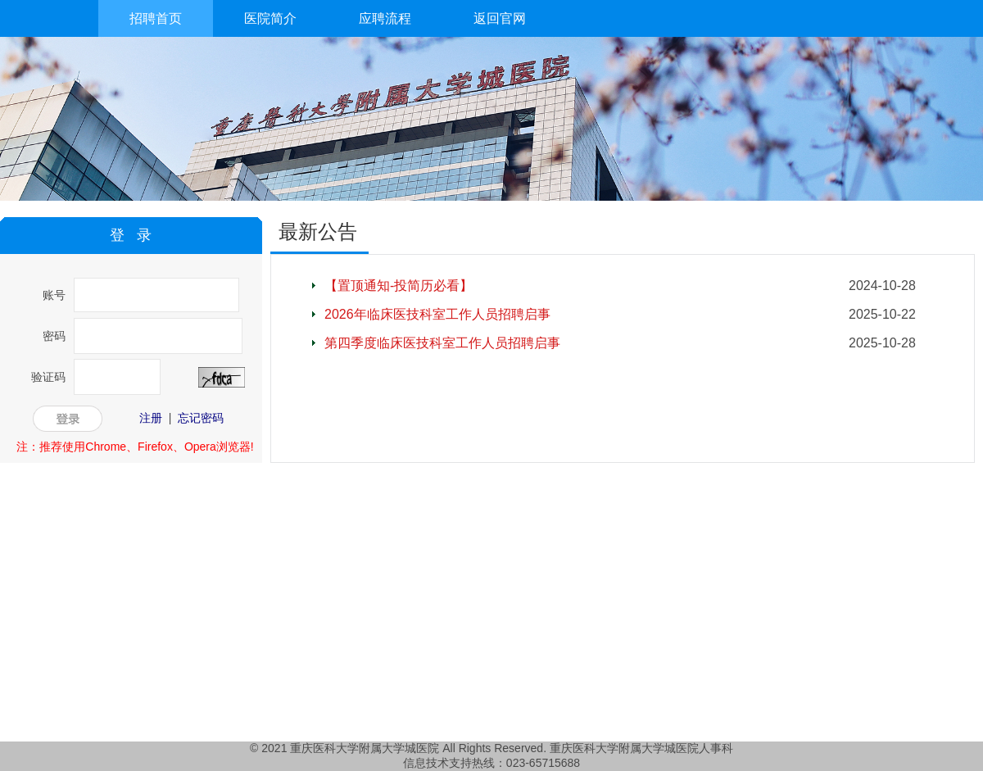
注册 (150, 417)
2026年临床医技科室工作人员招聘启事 (437, 314)
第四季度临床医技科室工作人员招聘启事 (442, 343)
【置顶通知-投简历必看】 (398, 286)
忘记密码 (201, 417)
